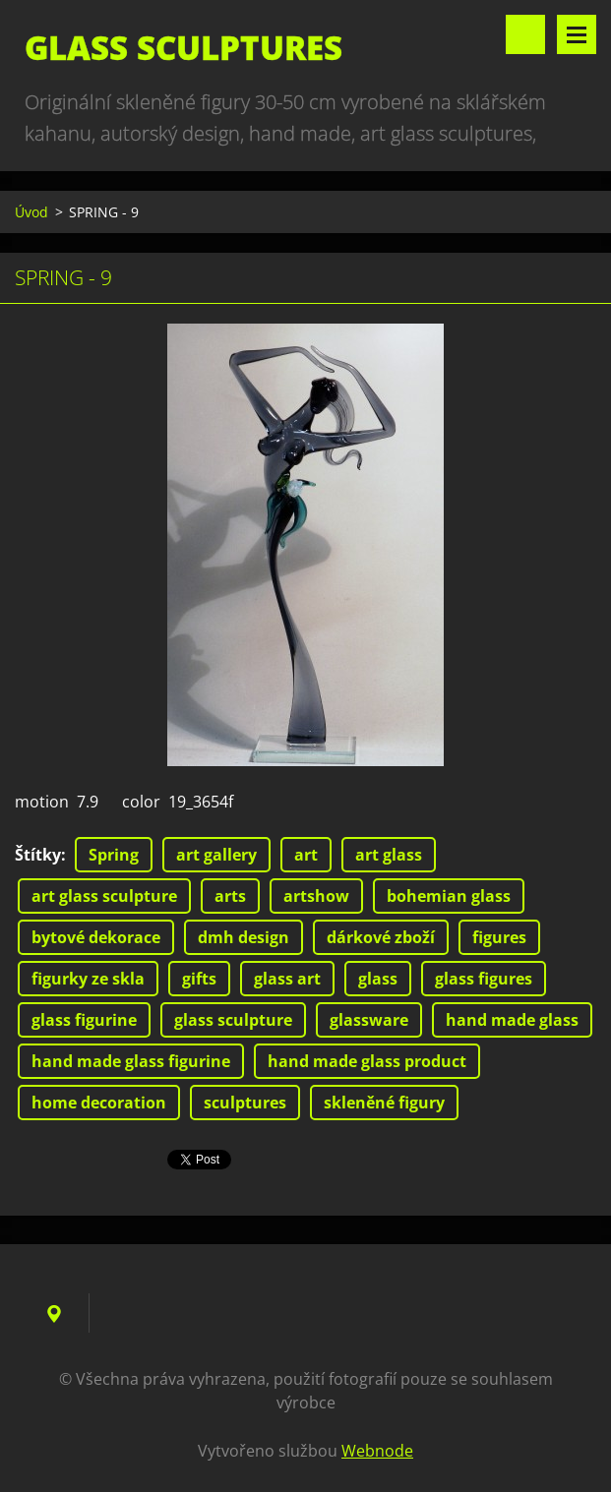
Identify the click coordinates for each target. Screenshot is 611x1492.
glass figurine (84, 1020)
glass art (287, 978)
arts (230, 896)
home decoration (98, 1102)
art (306, 854)
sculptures (245, 1102)
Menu (576, 34)
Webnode (377, 1451)
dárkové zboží (381, 937)
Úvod (31, 212)
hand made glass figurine (130, 1061)
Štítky (38, 854)
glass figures (483, 978)
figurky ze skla (88, 978)
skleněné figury (384, 1102)
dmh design (243, 937)
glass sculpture (233, 1020)
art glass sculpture (104, 896)
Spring (114, 854)
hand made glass (512, 1020)
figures (499, 937)
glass (377, 978)
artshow (316, 896)
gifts (199, 978)
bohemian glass (449, 896)
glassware (369, 1020)
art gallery (216, 854)
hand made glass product (367, 1061)
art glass (388, 854)
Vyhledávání (525, 34)
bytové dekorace (95, 937)
